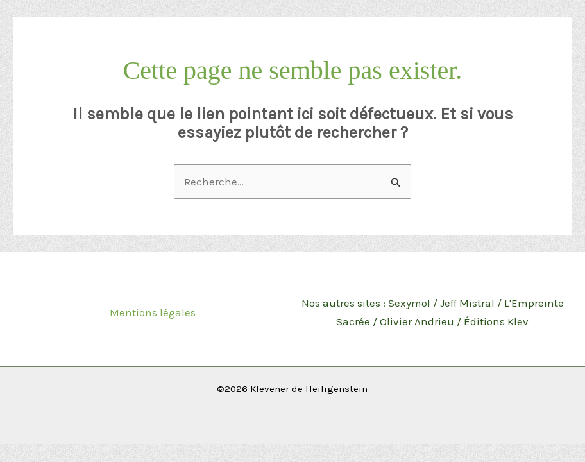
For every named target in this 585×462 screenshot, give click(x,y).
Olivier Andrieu (417, 321)
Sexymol (409, 302)
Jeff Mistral (467, 302)
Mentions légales (153, 312)
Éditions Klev (496, 321)
